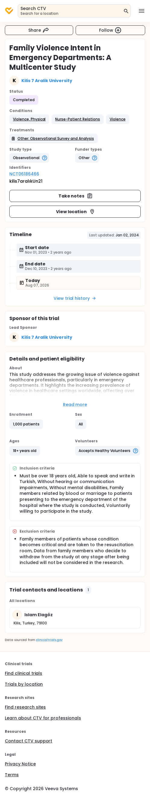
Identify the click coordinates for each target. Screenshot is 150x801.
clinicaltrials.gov (49, 640)
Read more (75, 404)
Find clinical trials (23, 673)
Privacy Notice (20, 764)
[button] (29, 119)
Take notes (75, 196)
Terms (12, 775)
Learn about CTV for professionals (43, 718)
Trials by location (24, 684)
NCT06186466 (24, 174)
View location (75, 212)
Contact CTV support (28, 741)
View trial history (75, 298)
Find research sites (25, 707)
